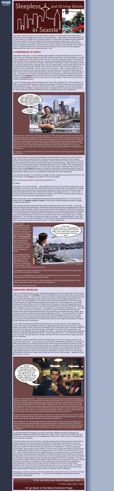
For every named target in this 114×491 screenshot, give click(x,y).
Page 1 (64, 484)
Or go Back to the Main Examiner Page (48, 487)
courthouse (29, 75)
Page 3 (75, 484)
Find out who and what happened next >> (59, 480)
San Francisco (45, 136)
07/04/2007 (6, 4)
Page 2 (69, 484)
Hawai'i (31, 177)
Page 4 (82, 484)
